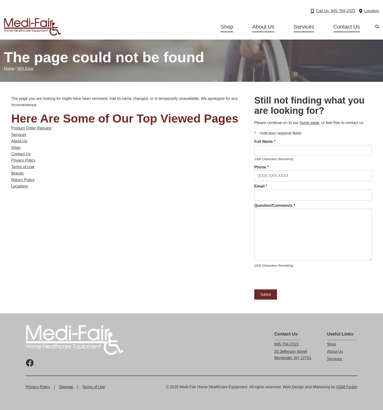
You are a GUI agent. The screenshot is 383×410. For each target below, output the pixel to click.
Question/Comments (274, 205)
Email (260, 186)
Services (304, 27)
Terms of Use (22, 167)
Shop (227, 27)
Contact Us (346, 27)
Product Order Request (31, 128)
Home (9, 68)
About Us (263, 27)
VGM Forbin (346, 387)
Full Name (265, 141)
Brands (17, 173)
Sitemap (66, 387)
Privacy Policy (23, 160)
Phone (261, 167)
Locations (19, 186)
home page (309, 123)
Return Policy (22, 180)
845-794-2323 (286, 344)
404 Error (25, 68)
